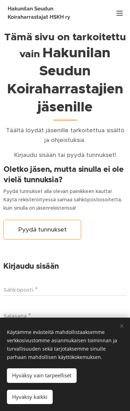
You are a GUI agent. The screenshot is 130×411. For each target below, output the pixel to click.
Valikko (119, 13)
